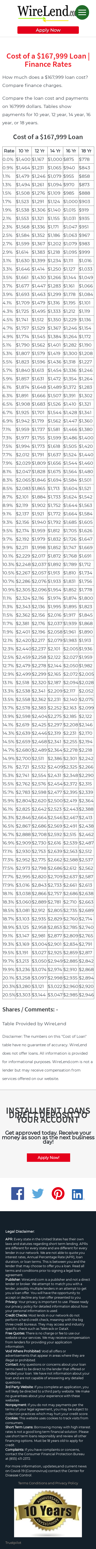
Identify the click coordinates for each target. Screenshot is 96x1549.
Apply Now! (48, 1157)
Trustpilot (13, 1543)
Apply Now (48, 30)
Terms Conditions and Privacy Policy (48, 1483)
